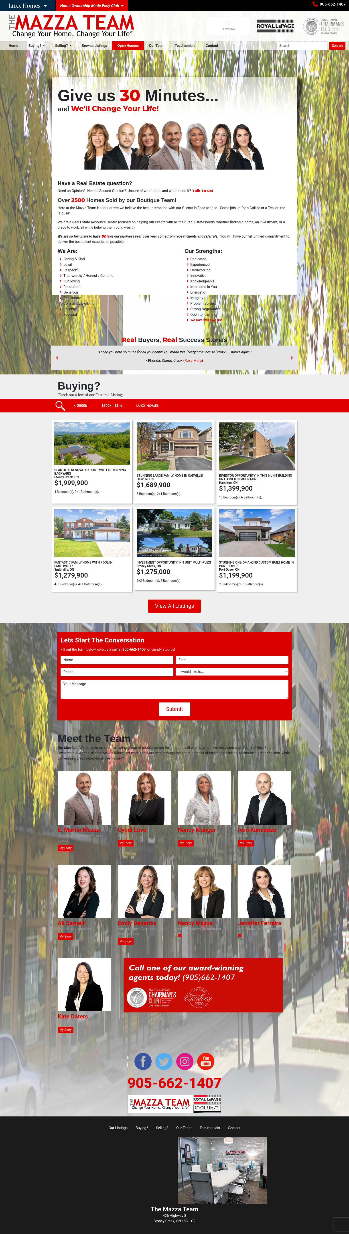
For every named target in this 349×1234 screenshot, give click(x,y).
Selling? (162, 1128)
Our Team (156, 46)
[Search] (301, 46)
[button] (57, 358)
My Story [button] (65, 848)
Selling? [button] (62, 46)
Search (337, 46)
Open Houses (128, 46)
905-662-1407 (333, 4)
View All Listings (174, 606)
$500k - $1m (111, 406)
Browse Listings (94, 46)
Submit (174, 709)
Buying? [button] (35, 46)
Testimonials (185, 46)
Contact (212, 46)
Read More (193, 360)
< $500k (80, 406)
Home (14, 45)
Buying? (142, 1128)
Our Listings (118, 1128)
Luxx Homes (147, 405)
